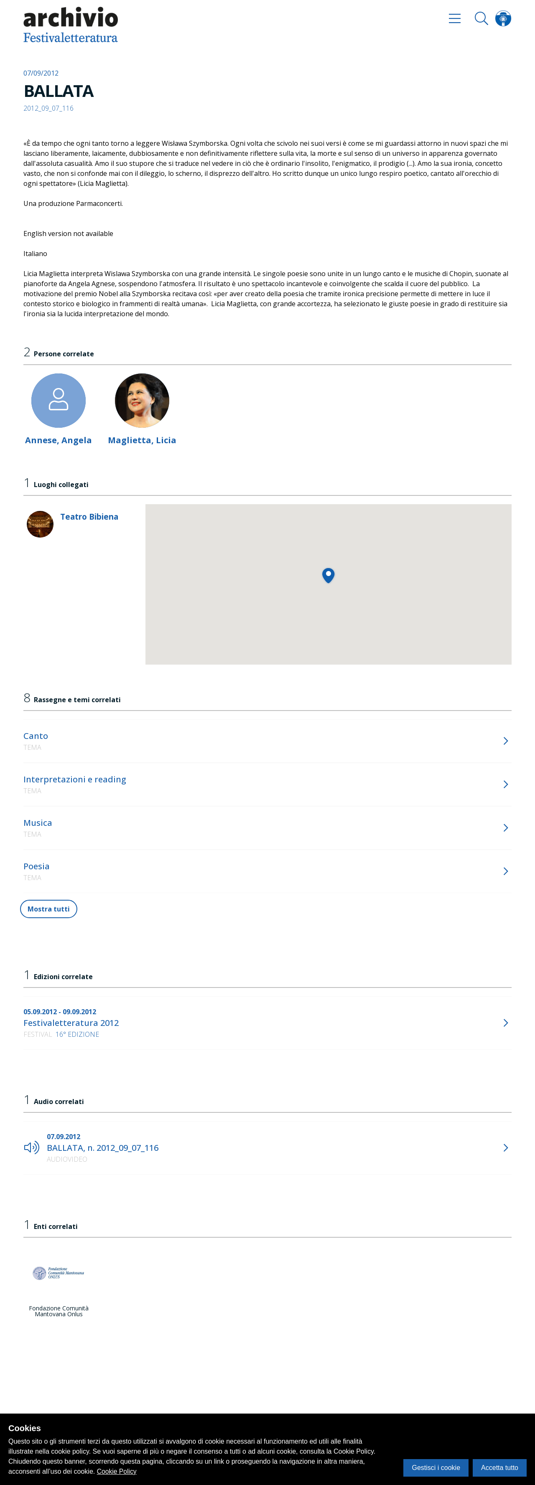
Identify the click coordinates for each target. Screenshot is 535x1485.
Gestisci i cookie (436, 1467)
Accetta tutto (499, 1467)
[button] (328, 575)
